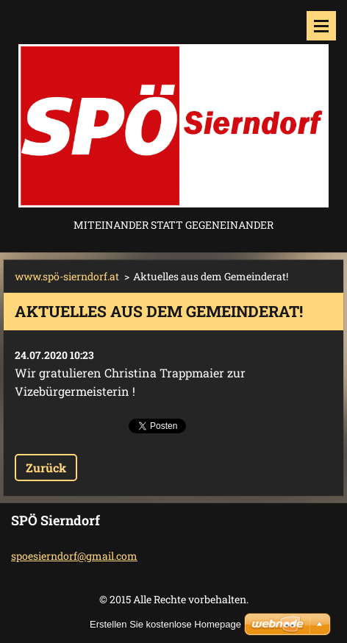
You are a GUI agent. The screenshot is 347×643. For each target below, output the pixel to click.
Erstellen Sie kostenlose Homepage (165, 624)
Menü (321, 25)
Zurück (46, 467)
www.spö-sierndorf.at (67, 276)
